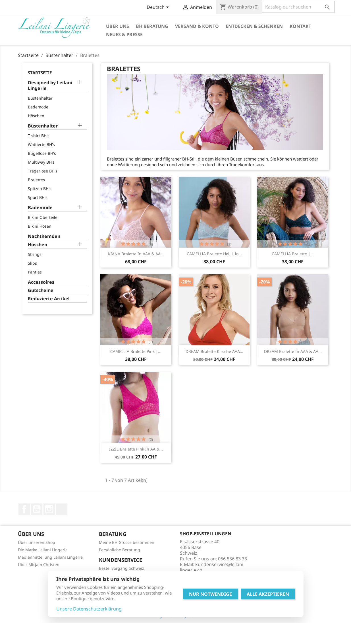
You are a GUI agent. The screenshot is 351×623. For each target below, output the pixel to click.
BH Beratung (152, 26)
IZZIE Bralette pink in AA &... (136, 449)
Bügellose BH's (42, 153)
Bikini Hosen (39, 226)
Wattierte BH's (41, 144)
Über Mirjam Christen (38, 564)
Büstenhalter (40, 98)
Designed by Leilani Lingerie (50, 85)
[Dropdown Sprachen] (159, 7)
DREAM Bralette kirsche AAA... (214, 351)
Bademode (38, 107)
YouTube (36, 509)
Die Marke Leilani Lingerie (43, 549)
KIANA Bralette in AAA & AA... (136, 253)
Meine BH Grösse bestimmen (126, 542)
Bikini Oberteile (42, 217)
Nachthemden (44, 236)
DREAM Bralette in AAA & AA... (293, 351)
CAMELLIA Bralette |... (293, 253)
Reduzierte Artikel (49, 299)
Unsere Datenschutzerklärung (89, 609)
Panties (35, 272)
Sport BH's (37, 197)
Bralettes (36, 179)
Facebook (24, 509)
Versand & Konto (197, 26)
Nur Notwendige (210, 594)
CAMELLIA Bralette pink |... (135, 351)
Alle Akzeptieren (268, 594)
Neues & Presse (124, 34)
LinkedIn (61, 509)
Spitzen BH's (39, 188)
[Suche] (298, 7)
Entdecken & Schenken (254, 26)
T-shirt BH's (38, 135)
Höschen (36, 115)
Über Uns (117, 26)
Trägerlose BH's (42, 171)
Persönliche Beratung (119, 549)
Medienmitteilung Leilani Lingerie (50, 557)
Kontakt (300, 26)
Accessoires (41, 282)
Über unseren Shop (36, 542)
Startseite (40, 72)
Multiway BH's (41, 162)
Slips (32, 263)
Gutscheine (40, 290)
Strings (34, 254)
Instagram (49, 509)
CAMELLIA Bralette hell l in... (214, 253)
